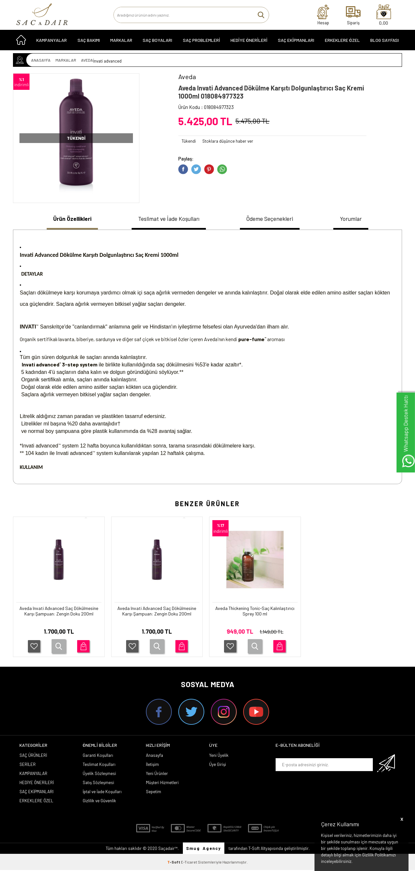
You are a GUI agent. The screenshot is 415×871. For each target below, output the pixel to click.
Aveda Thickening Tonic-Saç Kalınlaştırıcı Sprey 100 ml (255, 612)
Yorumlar (354, 219)
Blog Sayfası (384, 42)
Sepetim (153, 792)
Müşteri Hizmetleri (162, 783)
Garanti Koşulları (98, 756)
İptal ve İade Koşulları (102, 792)
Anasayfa (154, 756)
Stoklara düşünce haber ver (227, 141)
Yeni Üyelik (219, 756)
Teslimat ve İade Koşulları (168, 219)
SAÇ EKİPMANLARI (296, 42)
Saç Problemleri (201, 42)
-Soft (174, 863)
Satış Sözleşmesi (98, 783)
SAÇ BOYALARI (157, 42)
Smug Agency (203, 849)
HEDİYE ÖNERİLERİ (249, 42)
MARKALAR (121, 42)
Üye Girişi (217, 765)
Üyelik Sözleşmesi (99, 774)
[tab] (69, 220)
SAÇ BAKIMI (88, 42)
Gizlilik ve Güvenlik (99, 801)
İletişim (152, 765)
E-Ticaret (189, 863)
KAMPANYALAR (51, 42)
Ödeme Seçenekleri (273, 219)
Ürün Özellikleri (69, 219)
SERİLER (27, 765)
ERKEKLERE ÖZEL (342, 42)
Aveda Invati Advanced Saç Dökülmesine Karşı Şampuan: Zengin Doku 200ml (58, 615)
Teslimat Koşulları (99, 765)
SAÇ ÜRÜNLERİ (33, 756)
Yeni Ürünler (157, 774)
